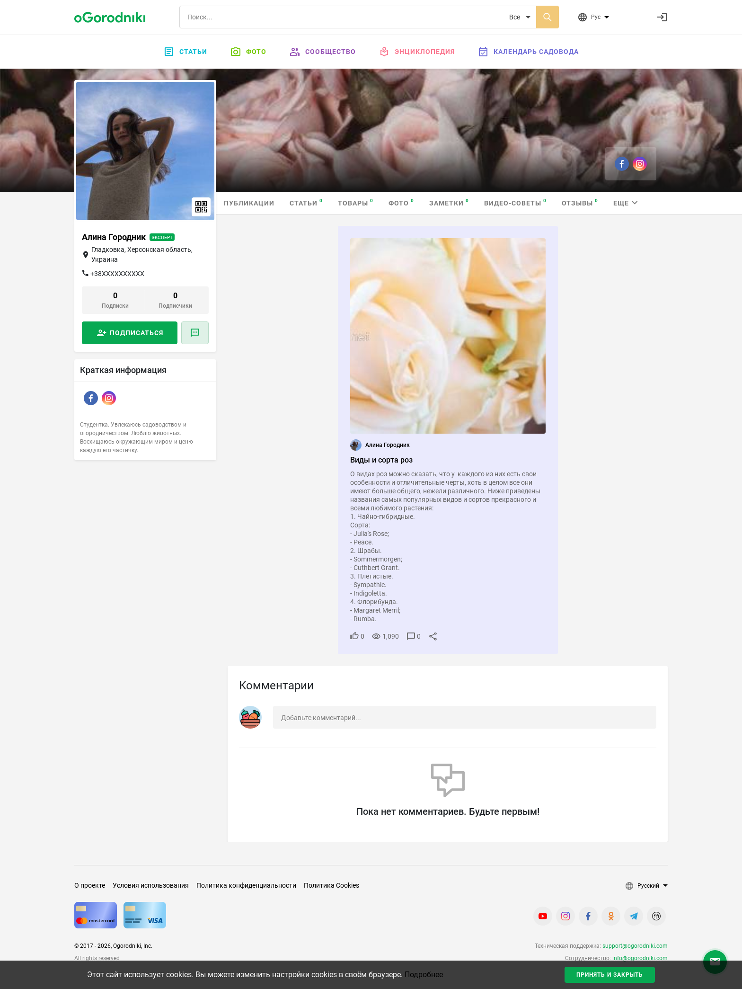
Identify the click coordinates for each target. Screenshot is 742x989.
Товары (355, 202)
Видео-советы (515, 202)
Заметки (449, 202)
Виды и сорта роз (381, 459)
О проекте (89, 885)
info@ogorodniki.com (640, 958)
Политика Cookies (331, 885)
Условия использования (151, 885)
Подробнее (424, 974)
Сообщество (322, 51)
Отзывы (580, 202)
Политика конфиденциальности (246, 885)
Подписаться (136, 333)
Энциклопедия (417, 51)
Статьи (185, 51)
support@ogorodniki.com (635, 946)
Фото (248, 51)
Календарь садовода (528, 51)
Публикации (249, 203)
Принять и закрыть (609, 974)
